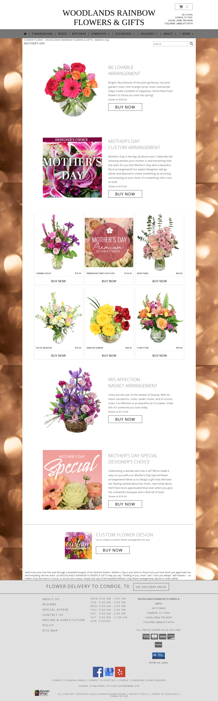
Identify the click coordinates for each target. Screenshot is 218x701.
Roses (62, 34)
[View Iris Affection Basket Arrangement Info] (75, 399)
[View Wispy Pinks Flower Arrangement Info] (159, 242)
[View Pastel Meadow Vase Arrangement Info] (58, 316)
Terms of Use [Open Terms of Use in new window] (119, 696)
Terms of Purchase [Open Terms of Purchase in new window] (165, 693)
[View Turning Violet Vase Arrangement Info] (58, 242)
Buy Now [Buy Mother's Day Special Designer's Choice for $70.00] (125, 504)
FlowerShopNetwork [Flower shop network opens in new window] (111, 693)
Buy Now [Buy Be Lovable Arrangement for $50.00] (125, 107)
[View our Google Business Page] (109, 676)
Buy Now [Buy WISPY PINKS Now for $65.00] (159, 281)
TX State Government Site (123, 685)
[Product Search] (170, 44)
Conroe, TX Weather (91, 685)
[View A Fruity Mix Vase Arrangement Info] (159, 316)
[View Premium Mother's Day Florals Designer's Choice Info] (109, 242)
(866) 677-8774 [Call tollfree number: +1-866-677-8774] (185, 23)
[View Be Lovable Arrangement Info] (75, 87)
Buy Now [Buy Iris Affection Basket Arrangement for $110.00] (125, 419)
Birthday (79, 34)
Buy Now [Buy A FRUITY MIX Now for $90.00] (159, 355)
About (170, 34)
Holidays (149, 34)
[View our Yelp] (120, 676)
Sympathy (100, 34)
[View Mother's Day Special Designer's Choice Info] (75, 479)
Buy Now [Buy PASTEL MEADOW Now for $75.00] (58, 355)
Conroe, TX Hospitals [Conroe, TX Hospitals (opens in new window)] (102, 680)
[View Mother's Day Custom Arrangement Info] (75, 167)
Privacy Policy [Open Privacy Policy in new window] (139, 693)
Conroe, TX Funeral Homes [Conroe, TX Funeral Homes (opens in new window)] (69, 680)
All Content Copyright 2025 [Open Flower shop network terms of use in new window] (77, 693)
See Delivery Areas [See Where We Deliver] (151, 587)
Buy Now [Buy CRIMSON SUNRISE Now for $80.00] (109, 355)
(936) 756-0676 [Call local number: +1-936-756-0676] (185, 20)
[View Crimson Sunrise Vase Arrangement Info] (109, 316)
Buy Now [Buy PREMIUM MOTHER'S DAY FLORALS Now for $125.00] (109, 281)
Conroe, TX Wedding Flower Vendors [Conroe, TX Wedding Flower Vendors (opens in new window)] (142, 680)
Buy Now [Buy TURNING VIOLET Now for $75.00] (58, 281)
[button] (184, 7)
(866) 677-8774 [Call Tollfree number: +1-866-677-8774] (165, 622)
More (188, 34)
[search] (191, 43)
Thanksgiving (42, 34)
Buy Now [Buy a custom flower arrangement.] (113, 550)
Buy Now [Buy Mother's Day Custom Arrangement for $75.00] (125, 194)
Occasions (125, 34)
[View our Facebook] (98, 676)
